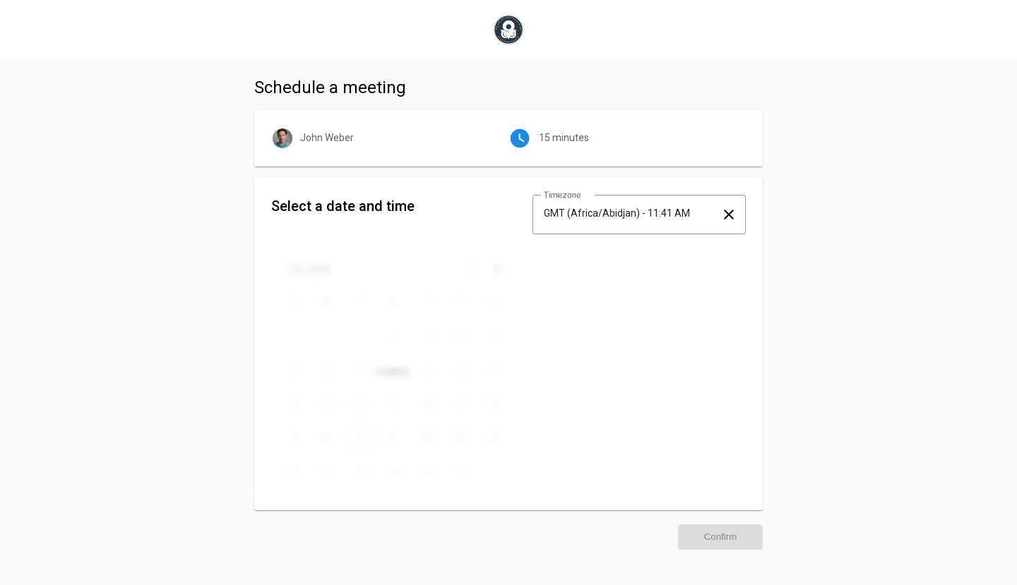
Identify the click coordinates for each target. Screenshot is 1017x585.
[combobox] (626, 213)
